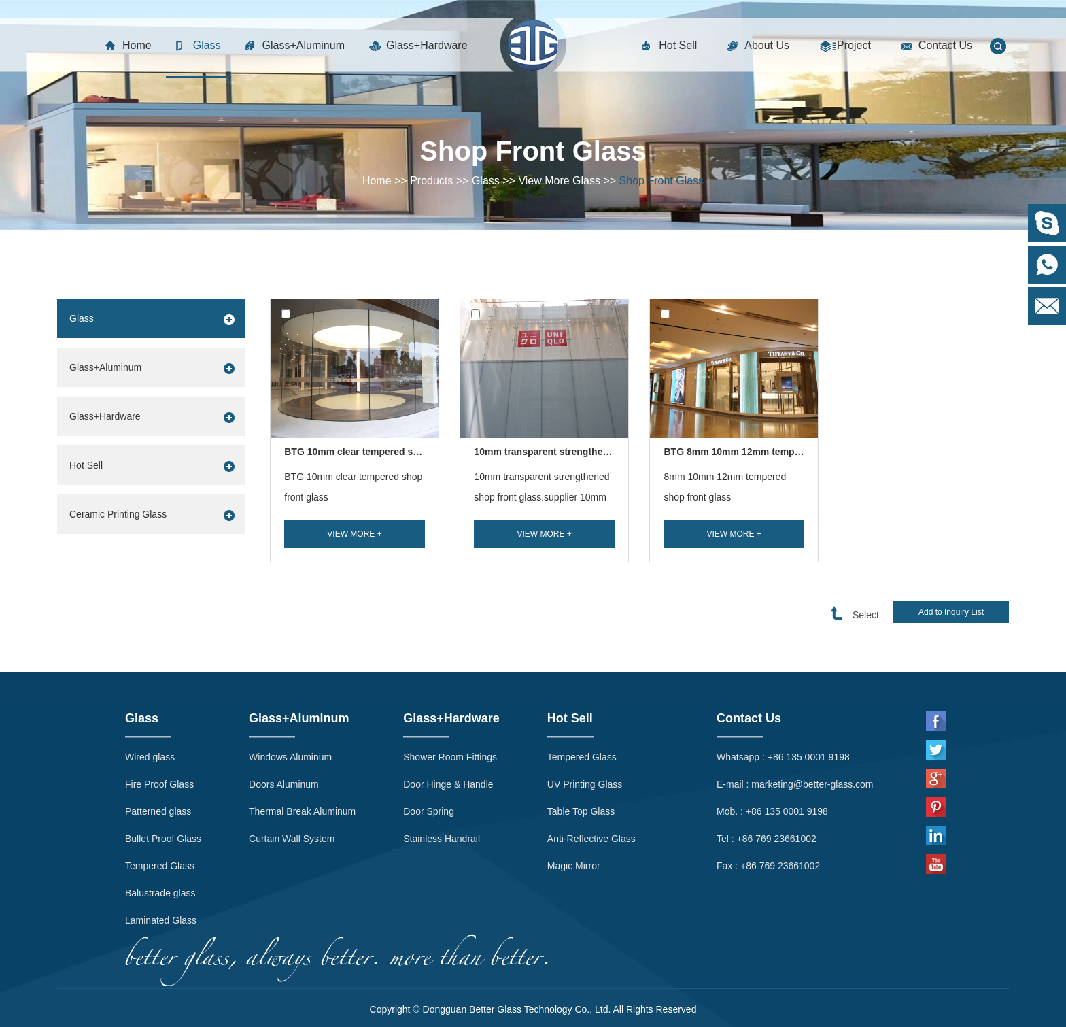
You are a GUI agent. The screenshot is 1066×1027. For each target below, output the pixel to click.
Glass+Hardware (427, 45)
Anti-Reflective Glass (591, 772)
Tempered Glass (159, 799)
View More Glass (559, 180)
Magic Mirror (573, 799)
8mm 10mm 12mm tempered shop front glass (725, 487)
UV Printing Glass (584, 718)
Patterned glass (158, 745)
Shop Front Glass (661, 180)
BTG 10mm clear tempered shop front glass (353, 487)
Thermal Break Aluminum (302, 745)
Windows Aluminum (290, 691)
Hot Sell (678, 45)
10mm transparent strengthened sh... (557, 451)
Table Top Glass (581, 745)
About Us (766, 45)
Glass (207, 45)
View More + (354, 534)
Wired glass (150, 691)
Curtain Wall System (291, 772)
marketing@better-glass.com (812, 718)
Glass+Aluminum (303, 45)
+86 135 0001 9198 (809, 691)
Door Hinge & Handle (448, 718)
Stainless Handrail (441, 772)
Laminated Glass (160, 854)
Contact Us (945, 45)
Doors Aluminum (284, 718)
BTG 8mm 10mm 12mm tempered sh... (750, 451)
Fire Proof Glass (159, 718)
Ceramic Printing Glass (118, 514)
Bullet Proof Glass (163, 772)
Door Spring (428, 745)
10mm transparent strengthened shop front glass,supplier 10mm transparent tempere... (541, 497)
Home (137, 45)
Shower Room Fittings (450, 691)
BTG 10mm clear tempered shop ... (362, 451)
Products (431, 180)
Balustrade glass (160, 827)
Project (854, 45)
